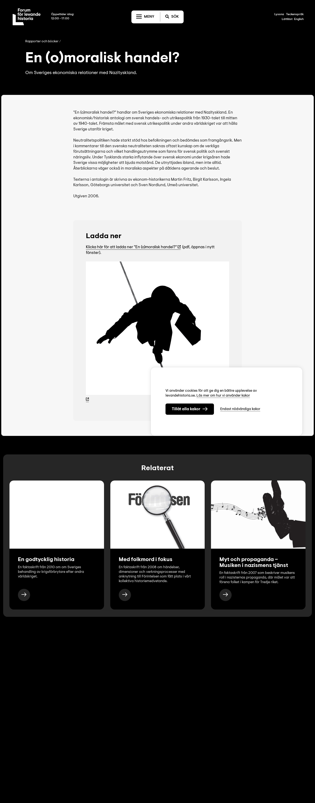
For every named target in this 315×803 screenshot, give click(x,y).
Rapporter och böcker (42, 41)
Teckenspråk (295, 14)
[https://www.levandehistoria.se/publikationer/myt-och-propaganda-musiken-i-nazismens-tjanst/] (225, 595)
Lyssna (279, 14)
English (299, 19)
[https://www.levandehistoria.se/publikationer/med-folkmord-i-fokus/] (125, 595)
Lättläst (287, 19)
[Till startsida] (27, 16)
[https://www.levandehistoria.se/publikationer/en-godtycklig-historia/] (24, 595)
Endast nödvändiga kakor (240, 409)
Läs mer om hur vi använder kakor (223, 395)
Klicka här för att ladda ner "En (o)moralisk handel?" (131, 247)
